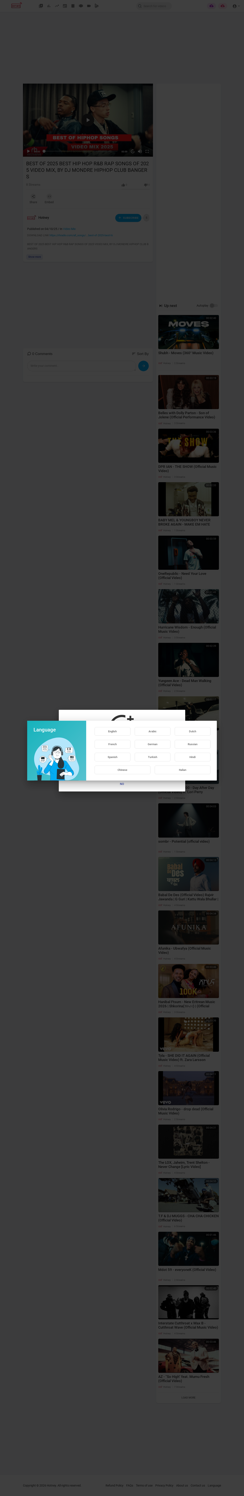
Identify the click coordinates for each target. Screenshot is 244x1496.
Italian (182, 769)
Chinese (122, 769)
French (112, 744)
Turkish (152, 757)
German (152, 744)
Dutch (192, 731)
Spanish (112, 757)
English (112, 731)
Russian (192, 744)
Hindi (192, 757)
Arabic (153, 731)
